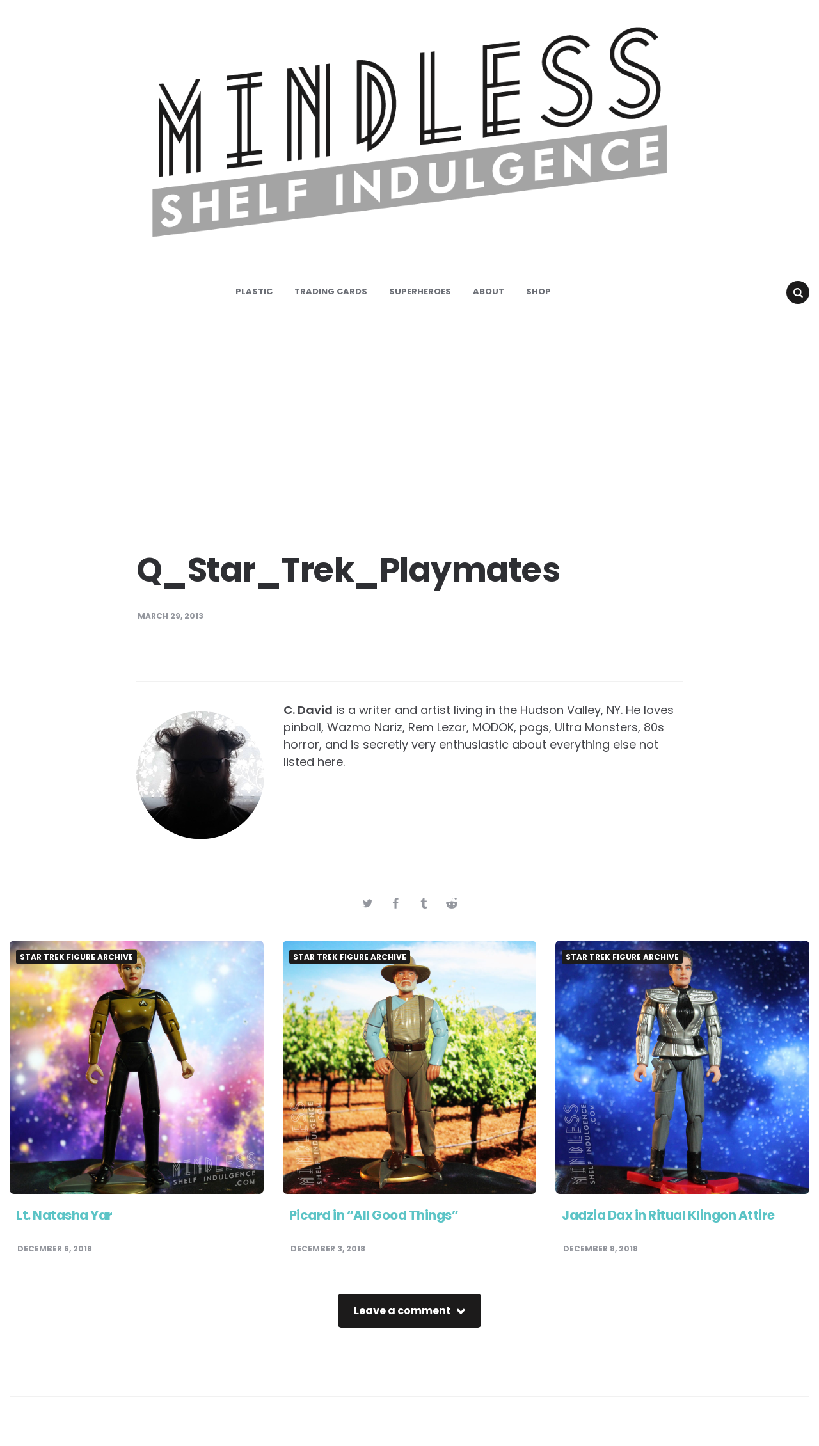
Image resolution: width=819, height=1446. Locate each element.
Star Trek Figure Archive (76, 957)
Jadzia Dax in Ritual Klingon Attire (668, 1215)
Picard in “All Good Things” (374, 1215)
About (488, 291)
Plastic (254, 291)
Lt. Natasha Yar (64, 1215)
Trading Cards (330, 291)
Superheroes (420, 291)
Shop (538, 291)
